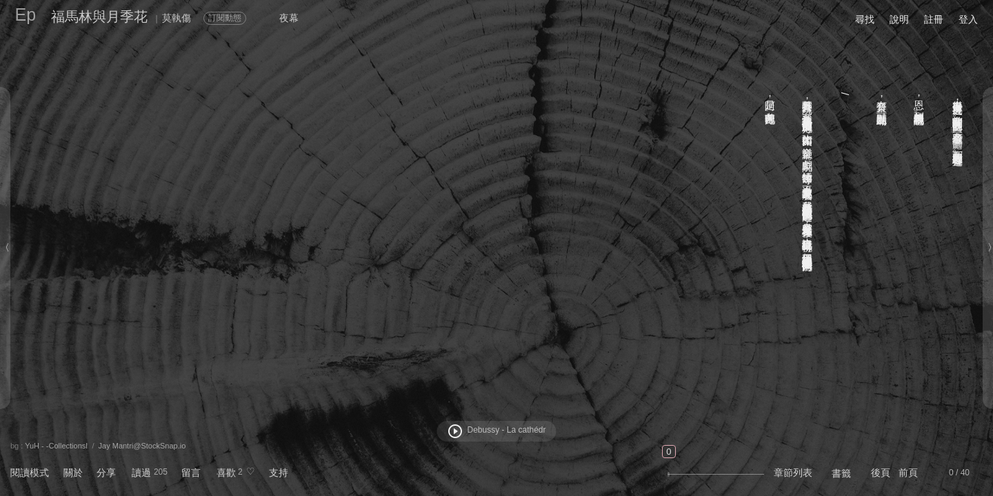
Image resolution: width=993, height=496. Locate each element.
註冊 (933, 19)
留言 (191, 472)
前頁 (908, 472)
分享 (106, 472)
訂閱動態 (224, 18)
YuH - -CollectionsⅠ (56, 446)
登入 (968, 19)
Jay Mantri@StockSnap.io (142, 446)
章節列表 (793, 472)
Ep (26, 14)
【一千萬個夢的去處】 (958, 129)
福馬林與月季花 (99, 16)
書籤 (841, 473)
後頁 (880, 472)
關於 (73, 472)
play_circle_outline (455, 431)
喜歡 (226, 472)
